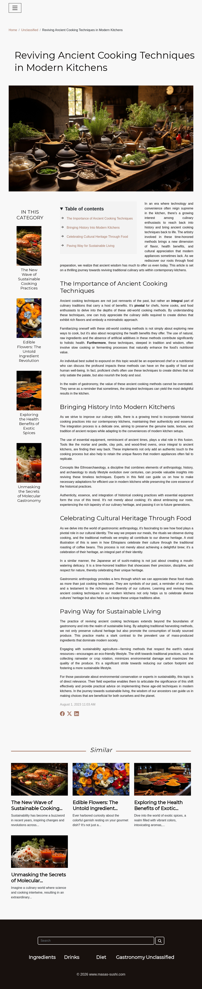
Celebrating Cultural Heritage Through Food (97, 236)
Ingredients (42, 957)
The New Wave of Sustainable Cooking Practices (29, 278)
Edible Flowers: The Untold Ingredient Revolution (29, 351)
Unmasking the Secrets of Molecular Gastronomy (29, 493)
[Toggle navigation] (15, 8)
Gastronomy (130, 957)
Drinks (71, 957)
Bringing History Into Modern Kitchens (93, 227)
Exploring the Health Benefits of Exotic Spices (29, 423)
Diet (101, 957)
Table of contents (84, 208)
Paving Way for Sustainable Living (90, 245)
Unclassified (29, 30)
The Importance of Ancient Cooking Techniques (100, 218)
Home (13, 30)
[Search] (96, 941)
